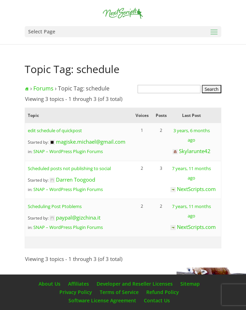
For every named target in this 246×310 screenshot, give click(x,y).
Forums (43, 88)
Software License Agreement (102, 300)
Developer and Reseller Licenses (135, 283)
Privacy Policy (75, 292)
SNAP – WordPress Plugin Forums (68, 151)
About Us (49, 283)
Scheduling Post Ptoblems (55, 206)
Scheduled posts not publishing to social (69, 168)
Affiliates (78, 283)
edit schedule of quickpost (55, 130)
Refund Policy (162, 292)
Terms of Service (119, 292)
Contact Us (157, 300)
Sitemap (190, 283)
